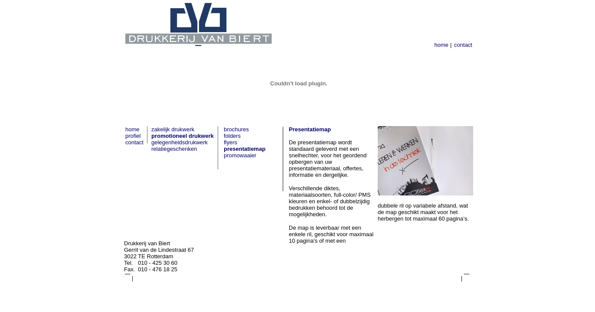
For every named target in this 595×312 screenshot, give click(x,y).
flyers (230, 142)
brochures (236, 129)
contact (463, 45)
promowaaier (240, 155)
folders (232, 136)
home (442, 45)
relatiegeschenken (174, 149)
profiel (133, 136)
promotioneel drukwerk (182, 136)
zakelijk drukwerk (172, 129)
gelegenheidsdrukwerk (179, 142)
